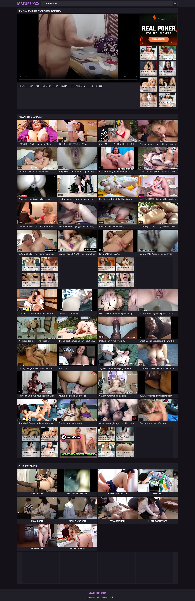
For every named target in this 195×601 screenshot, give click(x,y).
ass (71, 85)
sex (91, 85)
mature (23, 85)
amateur (46, 85)
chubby (64, 85)
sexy (55, 85)
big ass (99, 85)
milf (31, 85)
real (38, 85)
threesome (81, 85)
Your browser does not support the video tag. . (78, 48)
